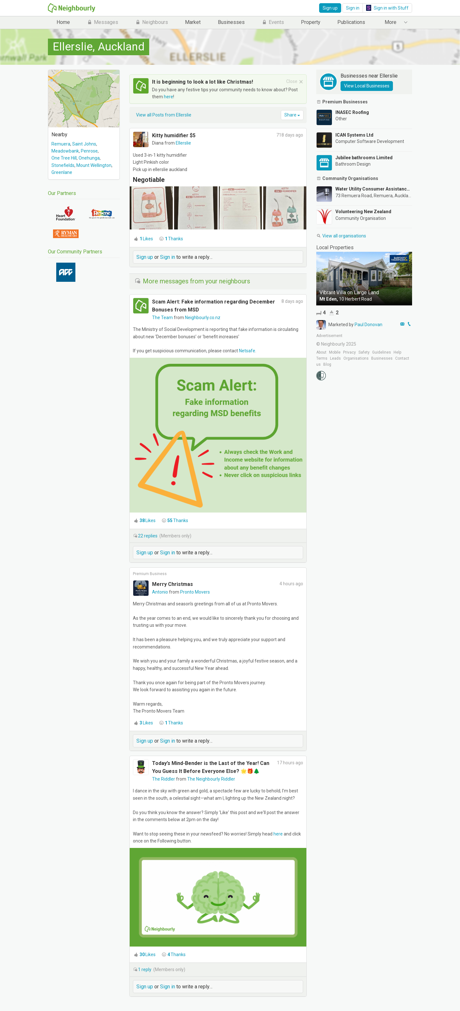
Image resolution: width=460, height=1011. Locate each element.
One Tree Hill (64, 158)
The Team (163, 317)
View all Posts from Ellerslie (163, 114)
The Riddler (164, 779)
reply (145, 969)
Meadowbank (65, 151)
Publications (351, 22)
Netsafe (247, 350)
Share (292, 114)
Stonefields (62, 165)
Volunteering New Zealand (363, 211)
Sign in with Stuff (387, 8)
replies (148, 535)
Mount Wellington (93, 165)
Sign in (352, 8)
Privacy (349, 352)
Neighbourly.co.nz (202, 317)
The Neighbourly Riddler (211, 779)
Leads (335, 358)
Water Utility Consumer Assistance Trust (373, 188)
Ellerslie (183, 143)
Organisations (356, 358)
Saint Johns (84, 143)
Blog (327, 364)
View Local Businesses (366, 85)
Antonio (160, 592)
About (321, 352)
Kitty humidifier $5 (173, 135)
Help (397, 352)
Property (310, 22)
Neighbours (151, 22)
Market (193, 22)
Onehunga (89, 158)
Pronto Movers (195, 592)
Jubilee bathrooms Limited (364, 157)
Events (273, 22)
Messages (102, 22)
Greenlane (61, 172)
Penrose (89, 151)
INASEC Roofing (352, 112)
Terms (321, 358)
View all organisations (341, 235)
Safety (364, 352)
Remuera (60, 143)
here (168, 96)
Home (63, 22)
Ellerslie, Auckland (98, 46)
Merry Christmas (172, 584)
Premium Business (150, 574)
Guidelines (381, 352)
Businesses (231, 22)
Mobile (335, 352)
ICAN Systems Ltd (354, 135)
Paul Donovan (368, 324)
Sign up (330, 8)
